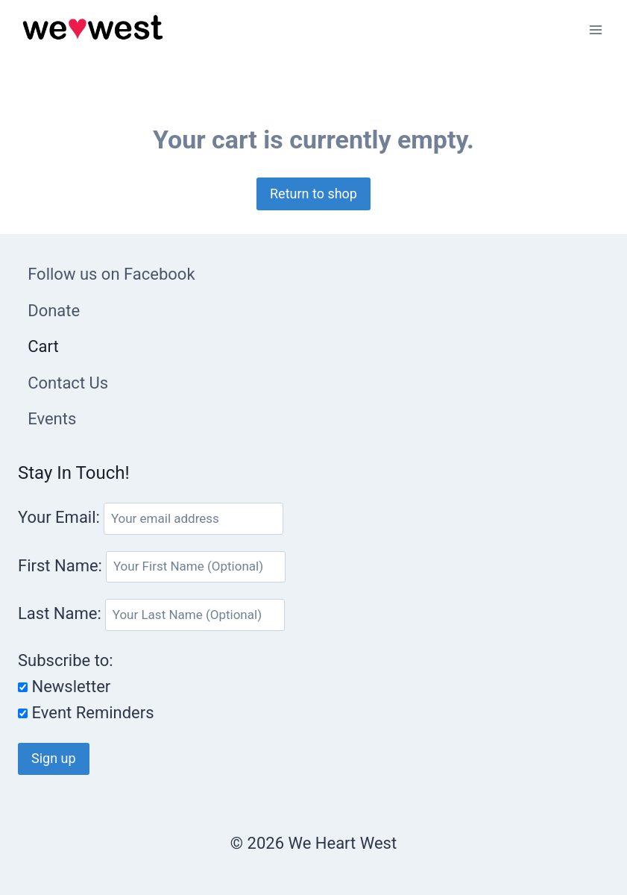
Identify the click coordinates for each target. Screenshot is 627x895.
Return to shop (313, 193)
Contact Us (68, 383)
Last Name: (61, 613)
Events (52, 418)
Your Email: (59, 517)
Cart (43, 346)
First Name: (62, 565)
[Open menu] (595, 29)
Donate (54, 310)
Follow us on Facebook (111, 274)
